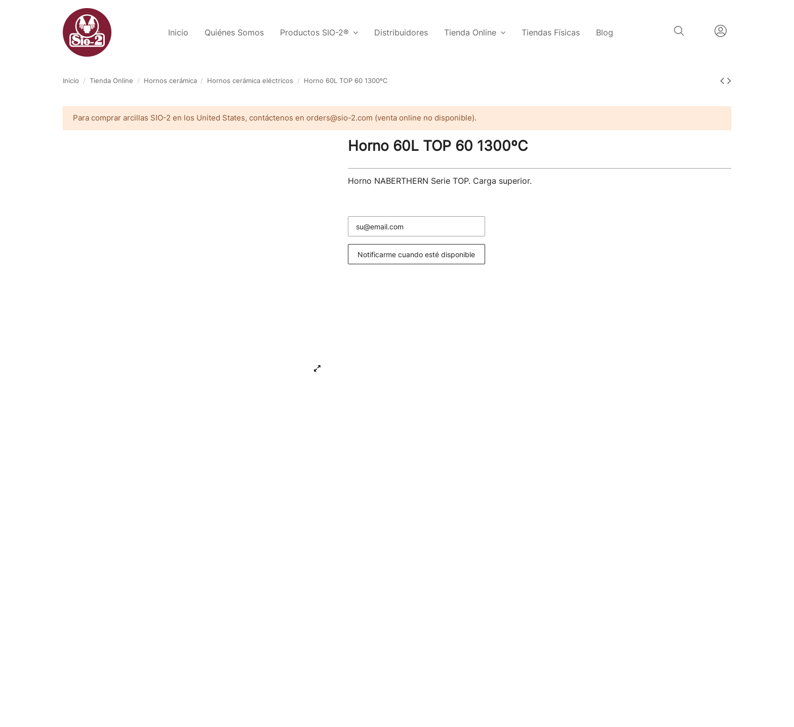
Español (699, 31)
